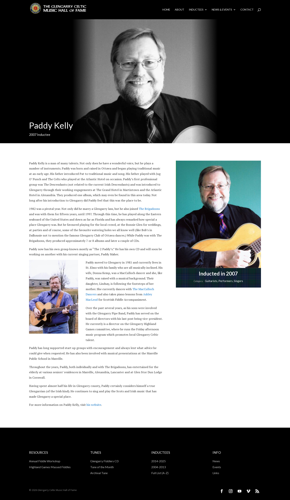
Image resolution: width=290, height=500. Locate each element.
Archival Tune (99, 473)
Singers (238, 281)
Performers (225, 281)
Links (216, 473)
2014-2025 (158, 461)
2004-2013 (158, 467)
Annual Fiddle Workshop (44, 461)
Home (166, 9)
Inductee (43, 134)
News (216, 461)
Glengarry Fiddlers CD (104, 461)
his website (94, 405)
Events (217, 467)
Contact (247, 9)
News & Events (222, 9)
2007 (32, 134)
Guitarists (211, 281)
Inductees (196, 9)
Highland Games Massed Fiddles (50, 467)
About (179, 9)
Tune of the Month (102, 467)
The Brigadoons (149, 209)
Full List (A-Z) (159, 473)
